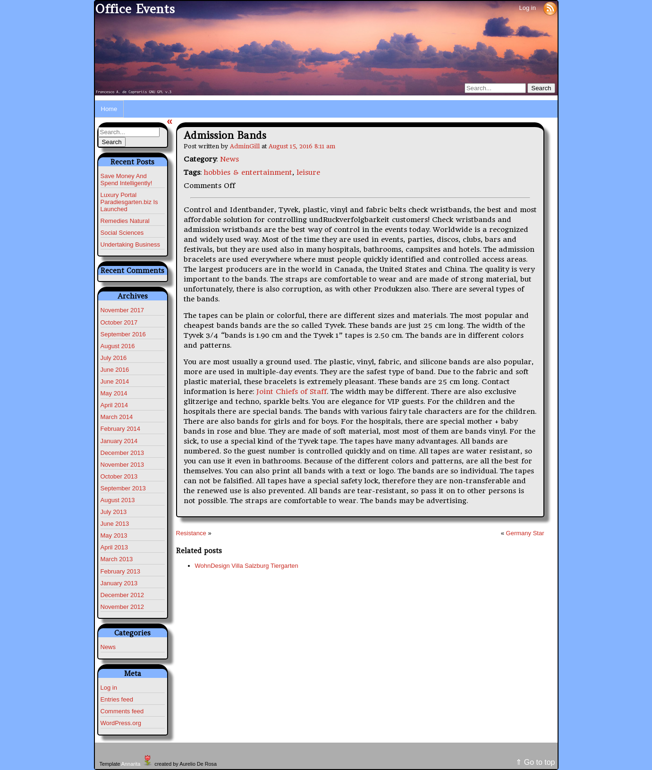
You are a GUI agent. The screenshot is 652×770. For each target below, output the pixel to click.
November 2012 (122, 606)
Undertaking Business (130, 244)
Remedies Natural (125, 220)
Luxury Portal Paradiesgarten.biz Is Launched (129, 202)
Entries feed (117, 699)
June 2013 (115, 523)
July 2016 (114, 357)
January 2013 (119, 583)
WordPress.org (121, 723)
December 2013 (122, 452)
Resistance (191, 533)
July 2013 (114, 511)
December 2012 (122, 595)
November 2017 (122, 310)
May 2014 (114, 393)
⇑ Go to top (535, 762)
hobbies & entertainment (248, 172)
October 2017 (119, 322)
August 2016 (118, 346)
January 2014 (119, 441)
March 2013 (117, 559)
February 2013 (121, 571)
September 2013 (123, 488)
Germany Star (525, 533)
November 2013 (122, 464)
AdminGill (245, 146)
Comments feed (122, 711)
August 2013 (118, 500)
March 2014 (117, 416)
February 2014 (121, 428)
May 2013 (114, 535)
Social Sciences (122, 232)
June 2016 (115, 369)
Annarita (130, 764)
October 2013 (119, 476)
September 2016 (123, 334)
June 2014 (115, 381)
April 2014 (114, 405)
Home (109, 108)
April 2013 (114, 547)
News (108, 646)
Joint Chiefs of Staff (291, 391)
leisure (308, 172)
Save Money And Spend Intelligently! (126, 179)
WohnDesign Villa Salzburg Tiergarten (246, 565)
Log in (527, 7)
